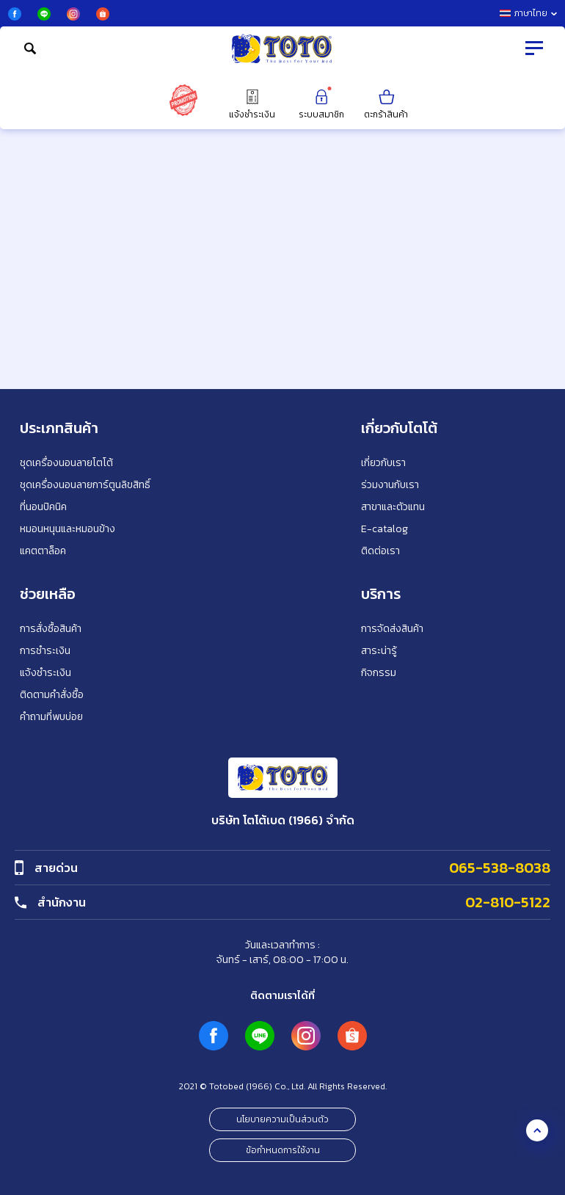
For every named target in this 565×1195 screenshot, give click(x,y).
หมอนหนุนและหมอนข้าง (67, 529)
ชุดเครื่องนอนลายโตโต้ (66, 463)
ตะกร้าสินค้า (385, 104)
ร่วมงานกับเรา (390, 485)
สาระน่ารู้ (379, 650)
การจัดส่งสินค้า (392, 628)
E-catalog (384, 529)
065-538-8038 (499, 867)
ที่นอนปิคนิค (43, 507)
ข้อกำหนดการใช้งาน (283, 1150)
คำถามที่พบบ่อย (51, 716)
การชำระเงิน (45, 650)
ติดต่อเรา (380, 551)
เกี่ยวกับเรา (383, 463)
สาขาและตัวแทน (393, 507)
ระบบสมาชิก (321, 104)
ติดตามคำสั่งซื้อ (52, 694)
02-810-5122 (507, 902)
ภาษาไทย (528, 13)
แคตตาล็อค (43, 551)
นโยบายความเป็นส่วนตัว (282, 1119)
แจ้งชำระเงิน (252, 104)
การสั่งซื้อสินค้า (50, 628)
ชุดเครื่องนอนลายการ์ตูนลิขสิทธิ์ (85, 485)
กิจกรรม (378, 672)
